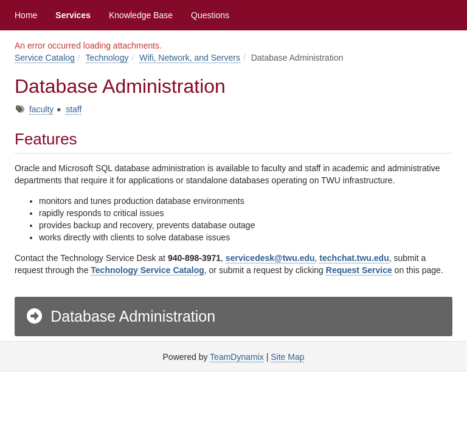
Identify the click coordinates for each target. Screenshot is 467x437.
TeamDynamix (237, 357)
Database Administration (120, 316)
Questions (210, 15)
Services (73, 15)
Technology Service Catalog (147, 270)
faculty (41, 109)
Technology (107, 58)
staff (73, 109)
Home (26, 15)
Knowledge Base (141, 15)
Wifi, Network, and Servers (189, 58)
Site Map (287, 357)
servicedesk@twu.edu (270, 258)
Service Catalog (45, 58)
